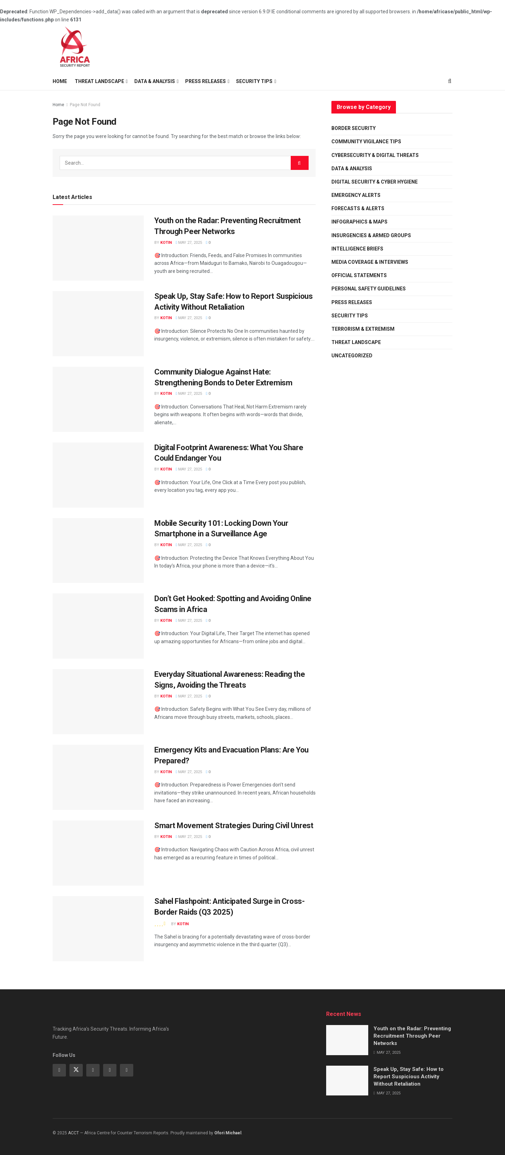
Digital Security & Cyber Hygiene (374, 182)
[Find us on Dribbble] (126, 1070)
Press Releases (351, 302)
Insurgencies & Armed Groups (371, 235)
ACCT (73, 1132)
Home (60, 81)
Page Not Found (85, 104)
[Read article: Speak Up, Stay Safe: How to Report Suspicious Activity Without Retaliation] (98, 323)
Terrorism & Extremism (363, 329)
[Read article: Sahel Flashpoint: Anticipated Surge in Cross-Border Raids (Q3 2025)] (98, 928)
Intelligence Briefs (357, 249)
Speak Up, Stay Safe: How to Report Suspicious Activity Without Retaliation (408, 1076)
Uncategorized (351, 355)
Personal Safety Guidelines (368, 288)
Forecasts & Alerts (357, 208)
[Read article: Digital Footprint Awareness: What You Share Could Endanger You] (98, 475)
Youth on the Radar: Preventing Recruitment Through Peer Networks (412, 1035)
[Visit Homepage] (75, 48)
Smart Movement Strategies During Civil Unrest (233, 825)
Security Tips (349, 315)
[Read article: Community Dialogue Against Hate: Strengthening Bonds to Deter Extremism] (98, 399)
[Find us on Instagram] (93, 1070)
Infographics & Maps (359, 222)
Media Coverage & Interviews (369, 262)
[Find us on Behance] (109, 1070)
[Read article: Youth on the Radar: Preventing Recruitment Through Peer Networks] (98, 248)
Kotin (166, 242)
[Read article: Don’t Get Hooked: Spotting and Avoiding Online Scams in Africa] (98, 626)
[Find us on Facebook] (59, 1070)
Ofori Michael (227, 1132)
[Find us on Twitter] (76, 1070)
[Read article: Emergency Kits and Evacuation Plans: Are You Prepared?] (98, 777)
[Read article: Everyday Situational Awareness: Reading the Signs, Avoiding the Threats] (98, 701)
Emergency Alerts (356, 195)
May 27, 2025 (189, 242)
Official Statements (359, 275)
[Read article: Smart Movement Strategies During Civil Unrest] (98, 853)
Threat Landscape (99, 81)
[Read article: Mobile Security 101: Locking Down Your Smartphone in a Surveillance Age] (98, 550)
